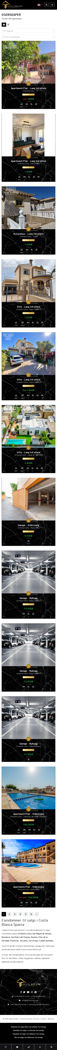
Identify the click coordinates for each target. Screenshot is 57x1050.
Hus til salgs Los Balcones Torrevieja (28, 1037)
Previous (4, 62)
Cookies (44, 1019)
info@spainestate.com (30, 1000)
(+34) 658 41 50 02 (22, 996)
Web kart (51, 1019)
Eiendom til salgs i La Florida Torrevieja (28, 1030)
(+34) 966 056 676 (38, 996)
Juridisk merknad (26, 1019)
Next (52, 62)
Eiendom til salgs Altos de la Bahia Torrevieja (28, 1027)
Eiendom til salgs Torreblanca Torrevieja (28, 1034)
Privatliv (36, 1019)
